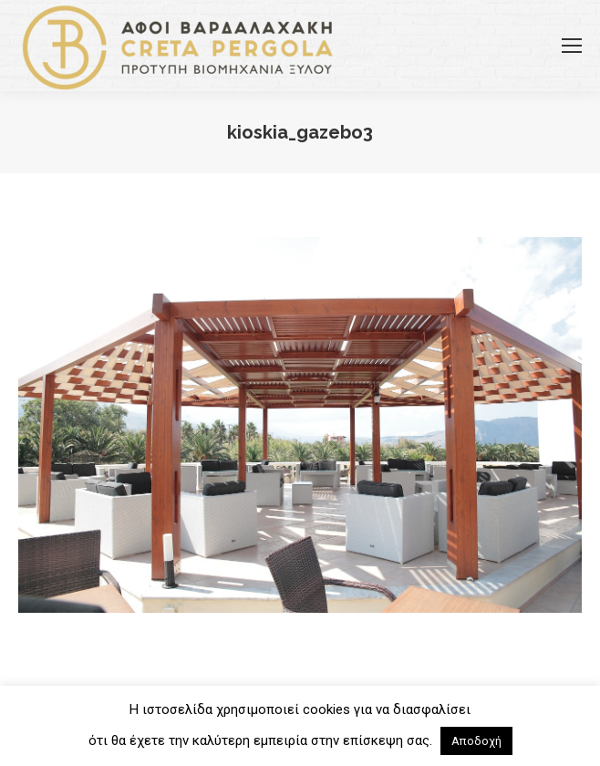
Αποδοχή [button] (476, 741)
